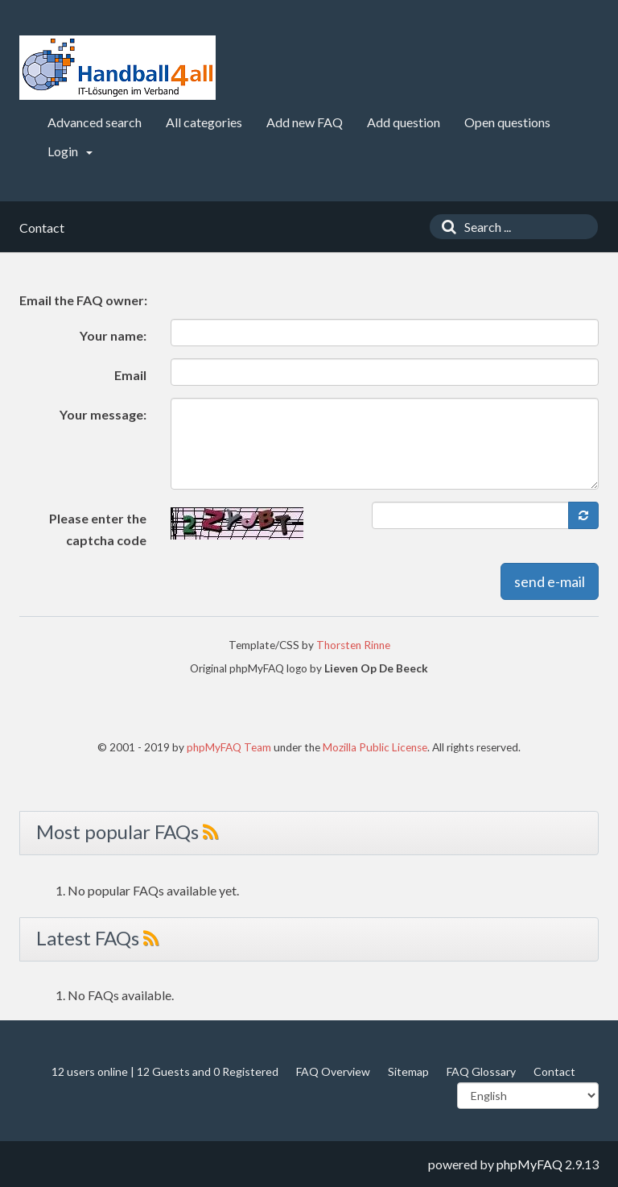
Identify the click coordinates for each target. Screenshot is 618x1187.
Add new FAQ (304, 122)
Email (130, 375)
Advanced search (94, 122)
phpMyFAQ (529, 1164)
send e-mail (549, 581)
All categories (204, 122)
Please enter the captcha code (97, 529)
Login (70, 151)
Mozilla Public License (375, 747)
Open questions (507, 122)
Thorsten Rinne (353, 645)
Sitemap (408, 1071)
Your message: (103, 414)
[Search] (445, 226)
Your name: (113, 335)
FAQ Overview (333, 1071)
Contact (554, 1071)
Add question (403, 122)
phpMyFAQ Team (229, 747)
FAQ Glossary (481, 1071)
